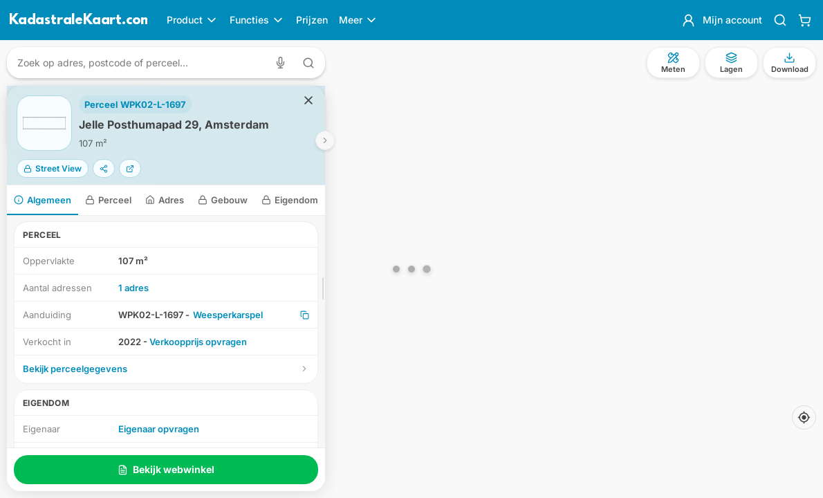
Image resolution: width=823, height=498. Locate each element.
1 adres (133, 287)
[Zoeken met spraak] (283, 62)
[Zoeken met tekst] (308, 63)
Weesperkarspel (228, 314)
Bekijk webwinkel (166, 469)
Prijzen (312, 20)
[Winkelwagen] (805, 20)
